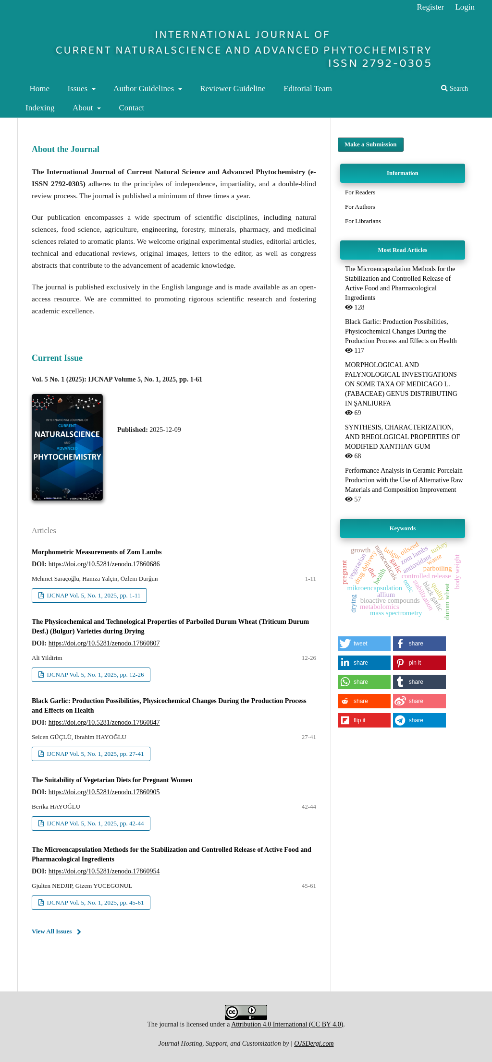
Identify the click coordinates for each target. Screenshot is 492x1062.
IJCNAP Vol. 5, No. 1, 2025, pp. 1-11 (92, 595)
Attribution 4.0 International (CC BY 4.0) (287, 1024)
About (84, 107)
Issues (79, 88)
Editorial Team (307, 88)
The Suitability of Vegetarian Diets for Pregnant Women (112, 780)
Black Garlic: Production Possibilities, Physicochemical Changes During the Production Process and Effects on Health (401, 331)
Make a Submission (370, 144)
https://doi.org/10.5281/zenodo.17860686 (104, 564)
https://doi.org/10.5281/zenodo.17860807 (104, 643)
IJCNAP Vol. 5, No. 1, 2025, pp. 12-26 (94, 674)
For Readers (360, 192)
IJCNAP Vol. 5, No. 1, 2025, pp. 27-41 (94, 753)
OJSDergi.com (313, 1043)
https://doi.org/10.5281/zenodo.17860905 (104, 792)
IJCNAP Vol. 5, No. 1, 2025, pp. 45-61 (94, 902)
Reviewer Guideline (232, 88)
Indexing (39, 107)
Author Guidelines (144, 88)
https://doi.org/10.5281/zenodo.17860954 (104, 871)
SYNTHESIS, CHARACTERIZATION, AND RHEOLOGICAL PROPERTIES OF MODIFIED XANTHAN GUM (402, 437)
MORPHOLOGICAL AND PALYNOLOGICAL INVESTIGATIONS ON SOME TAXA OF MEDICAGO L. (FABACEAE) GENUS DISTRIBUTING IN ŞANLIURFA (401, 384)
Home (40, 88)
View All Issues (52, 931)
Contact (131, 107)
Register (430, 7)
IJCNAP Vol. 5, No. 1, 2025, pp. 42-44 (94, 823)
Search (454, 88)
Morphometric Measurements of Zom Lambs (96, 552)
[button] (364, 643)
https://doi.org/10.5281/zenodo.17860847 (104, 722)
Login (465, 7)
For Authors (360, 206)
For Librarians (363, 221)
